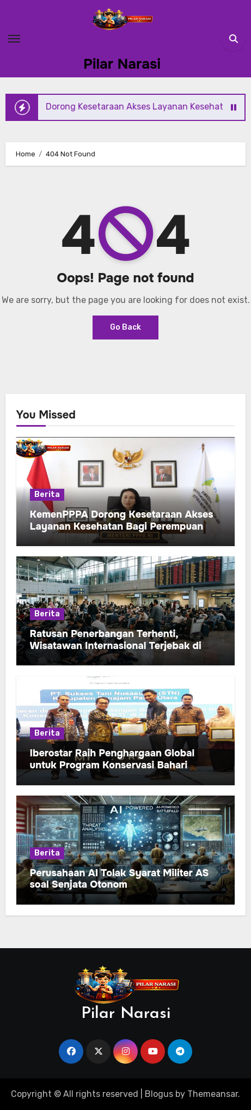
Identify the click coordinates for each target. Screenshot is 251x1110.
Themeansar (212, 1094)
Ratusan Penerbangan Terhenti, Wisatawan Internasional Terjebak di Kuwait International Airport (115, 645)
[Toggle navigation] (14, 38)
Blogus (159, 1094)
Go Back (125, 327)
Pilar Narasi (122, 64)
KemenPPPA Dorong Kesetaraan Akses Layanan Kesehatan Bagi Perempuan (121, 520)
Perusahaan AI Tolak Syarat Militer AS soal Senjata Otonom (119, 879)
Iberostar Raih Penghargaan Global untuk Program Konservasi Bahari (112, 759)
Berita (47, 494)
